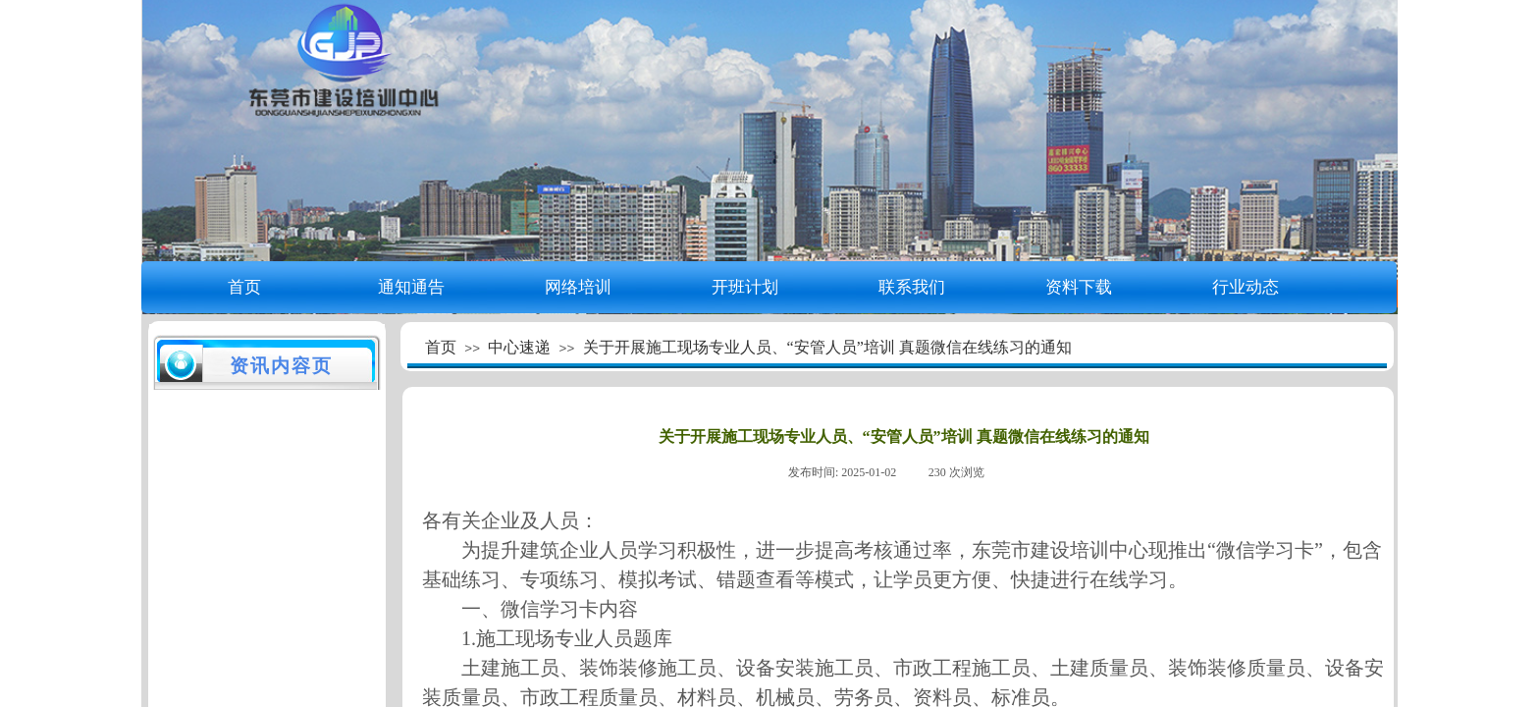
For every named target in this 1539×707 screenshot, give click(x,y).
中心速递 (519, 347)
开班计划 (745, 287)
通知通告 (411, 287)
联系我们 (911, 287)
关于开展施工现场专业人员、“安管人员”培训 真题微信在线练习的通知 (827, 347)
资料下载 (1078, 287)
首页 (244, 287)
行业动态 (1245, 287)
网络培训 (578, 287)
